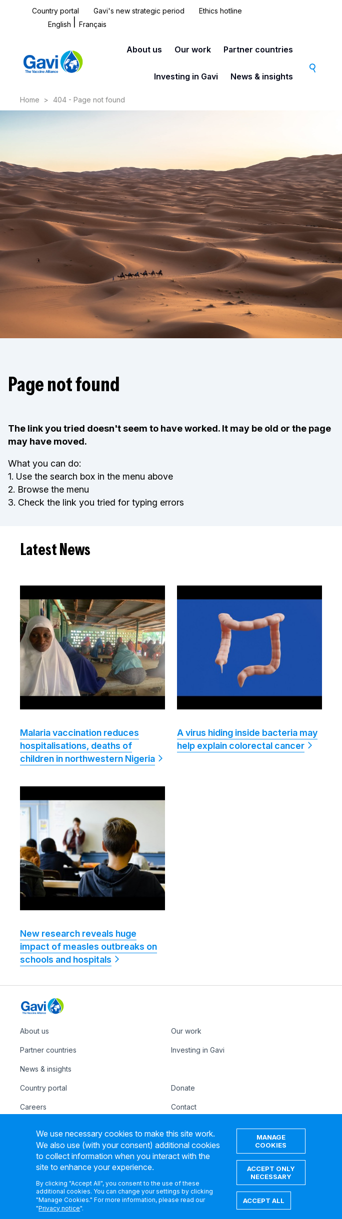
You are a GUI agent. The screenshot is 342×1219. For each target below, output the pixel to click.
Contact (183, 1107)
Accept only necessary (271, 1183)
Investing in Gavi (186, 76)
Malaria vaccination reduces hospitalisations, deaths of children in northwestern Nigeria (87, 745)
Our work (192, 49)
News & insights (261, 76)
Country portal (55, 10)
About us (144, 49)
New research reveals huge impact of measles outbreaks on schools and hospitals (88, 946)
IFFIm (179, 1126)
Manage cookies (270, 1151)
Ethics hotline (220, 10)
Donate (183, 1088)
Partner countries (258, 49)
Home (30, 99)
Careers (33, 1107)
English (59, 24)
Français (92, 24)
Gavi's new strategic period (139, 10)
